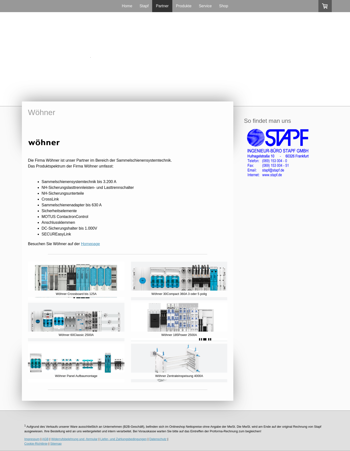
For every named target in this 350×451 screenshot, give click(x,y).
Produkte (184, 6)
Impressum (32, 439)
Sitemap (55, 443)
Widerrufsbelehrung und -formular (74, 439)
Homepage (90, 244)
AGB (45, 439)
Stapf (144, 6)
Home (127, 6)
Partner (162, 6)
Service (205, 6)
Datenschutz (157, 439)
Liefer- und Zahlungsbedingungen (123, 439)
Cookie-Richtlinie (36, 443)
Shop (223, 6)
